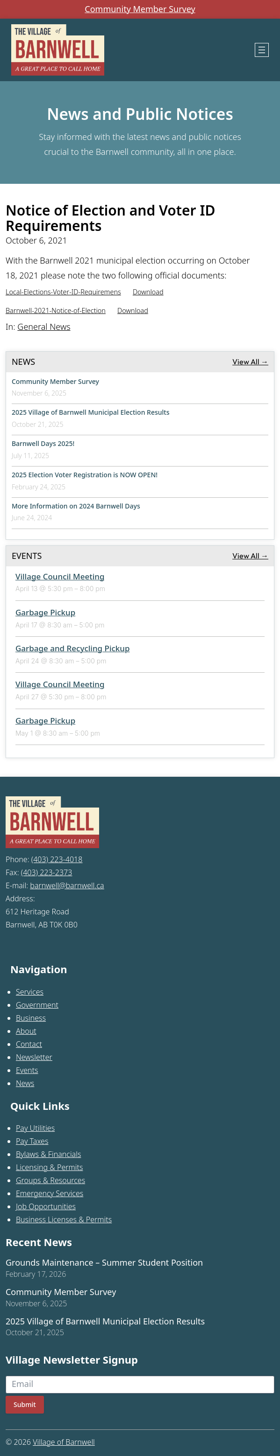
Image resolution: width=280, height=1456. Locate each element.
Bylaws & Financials (48, 1154)
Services (29, 992)
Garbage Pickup (45, 612)
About (26, 1031)
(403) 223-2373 (46, 872)
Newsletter (34, 1057)
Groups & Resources (50, 1180)
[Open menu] (262, 50)
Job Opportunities (46, 1206)
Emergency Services (49, 1193)
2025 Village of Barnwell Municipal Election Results (91, 412)
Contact (29, 1044)
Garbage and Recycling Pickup (72, 648)
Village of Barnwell (64, 1442)
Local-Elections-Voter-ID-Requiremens (63, 291)
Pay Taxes (32, 1141)
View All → (250, 361)
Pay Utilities (35, 1128)
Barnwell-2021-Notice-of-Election (56, 310)
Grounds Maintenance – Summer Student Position (104, 1263)
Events (27, 1070)
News (25, 1083)
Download (148, 291)
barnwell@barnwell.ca (67, 885)
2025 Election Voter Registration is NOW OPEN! (85, 474)
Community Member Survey (140, 9)
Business (31, 1018)
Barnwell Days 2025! (43, 443)
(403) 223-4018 (57, 859)
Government (37, 1005)
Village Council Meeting (60, 576)
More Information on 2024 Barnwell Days (76, 505)
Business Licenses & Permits (64, 1219)
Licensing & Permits (49, 1167)
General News (43, 326)
